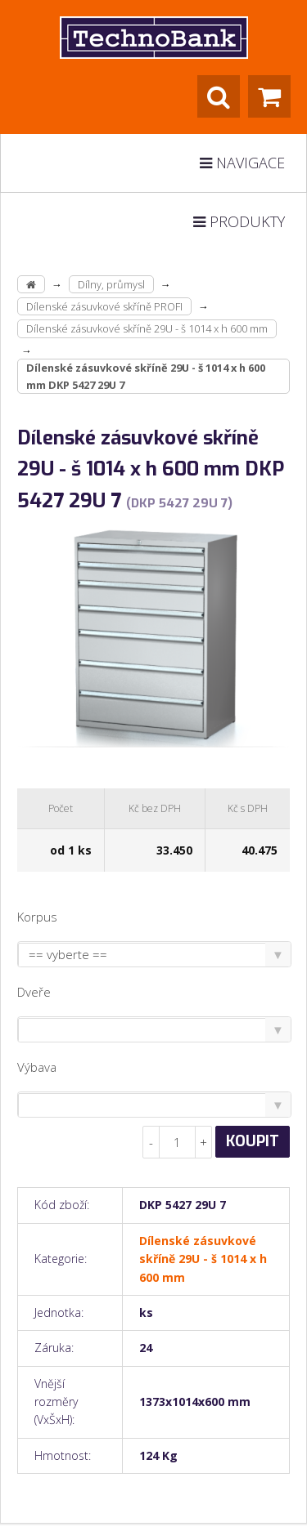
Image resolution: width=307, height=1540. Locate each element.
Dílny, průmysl (111, 284)
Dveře (34, 992)
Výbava (36, 1067)
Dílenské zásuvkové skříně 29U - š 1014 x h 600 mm (147, 328)
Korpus (37, 916)
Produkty (239, 221)
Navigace (242, 162)
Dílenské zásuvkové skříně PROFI (104, 306)
